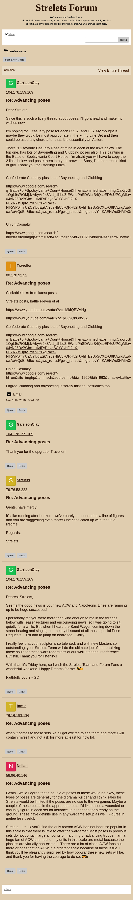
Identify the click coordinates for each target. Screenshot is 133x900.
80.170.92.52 (16, 275)
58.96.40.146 (16, 775)
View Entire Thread (113, 70)
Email (17, 394)
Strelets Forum (15, 51)
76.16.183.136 (17, 716)
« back (7, 889)
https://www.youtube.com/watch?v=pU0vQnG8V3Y (47, 318)
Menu (9, 34)
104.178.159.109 (19, 92)
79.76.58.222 (16, 490)
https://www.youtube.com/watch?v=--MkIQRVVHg (46, 310)
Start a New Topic (14, 59)
